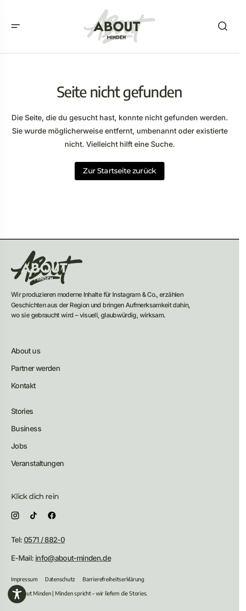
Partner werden (35, 368)
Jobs (19, 445)
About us (25, 350)
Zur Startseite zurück (119, 170)
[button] (16, 26)
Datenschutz (60, 579)
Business (26, 428)
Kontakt (23, 385)
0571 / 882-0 (44, 539)
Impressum (24, 579)
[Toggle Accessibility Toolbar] (17, 594)
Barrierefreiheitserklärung (113, 579)
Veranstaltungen (37, 463)
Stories (22, 411)
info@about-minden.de (73, 558)
